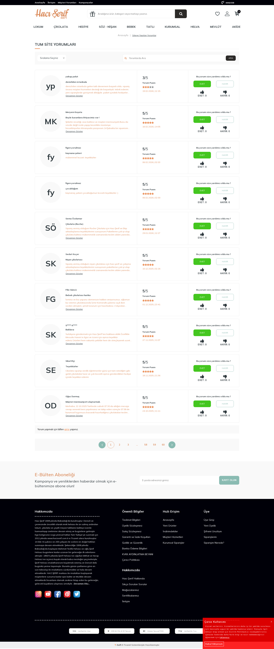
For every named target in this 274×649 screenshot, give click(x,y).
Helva (195, 26)
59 (154, 445)
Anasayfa (123, 35)
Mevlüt (216, 26)
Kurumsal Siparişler (173, 543)
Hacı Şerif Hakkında (133, 579)
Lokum (38, 26)
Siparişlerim (210, 537)
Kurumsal (172, 26)
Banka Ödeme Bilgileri (134, 549)
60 (163, 445)
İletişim (51, 2)
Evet (202, 84)
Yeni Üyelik (210, 526)
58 (145, 445)
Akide (236, 26)
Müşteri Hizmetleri (173, 537)
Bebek (131, 26)
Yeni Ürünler (169, 526)
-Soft (118, 645)
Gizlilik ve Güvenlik (132, 543)
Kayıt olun (228, 480)
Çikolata (61, 26)
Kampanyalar (86, 2)
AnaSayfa (40, 2)
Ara (230, 58)
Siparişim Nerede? (214, 543)
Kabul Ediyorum (214, 644)
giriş (67, 430)
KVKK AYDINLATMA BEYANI (137, 554)
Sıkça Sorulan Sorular (134, 585)
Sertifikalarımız (130, 596)
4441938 (228, 2)
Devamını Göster (74, 95)
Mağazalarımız (130, 590)
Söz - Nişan (107, 26)
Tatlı (150, 26)
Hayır (225, 84)
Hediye (83, 26)
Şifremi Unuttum (213, 531)
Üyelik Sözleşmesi (132, 526)
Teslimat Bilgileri (131, 520)
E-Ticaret (126, 645)
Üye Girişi (209, 520)
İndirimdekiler (170, 531)
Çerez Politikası (131, 560)
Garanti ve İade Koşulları (136, 537)
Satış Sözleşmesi (131, 531)
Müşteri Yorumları (67, 2)
